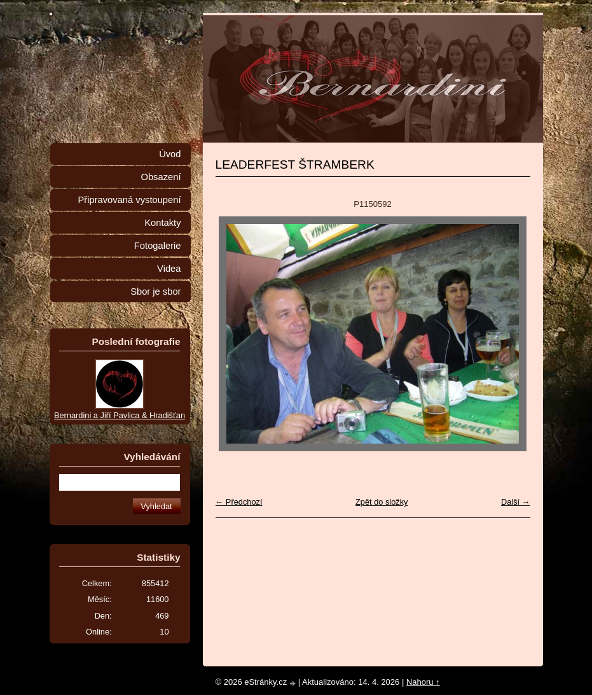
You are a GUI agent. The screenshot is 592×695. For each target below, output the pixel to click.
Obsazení (161, 177)
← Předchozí (239, 502)
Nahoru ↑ (423, 682)
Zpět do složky (381, 502)
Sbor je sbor (155, 291)
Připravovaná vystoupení (129, 200)
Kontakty (162, 223)
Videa (169, 268)
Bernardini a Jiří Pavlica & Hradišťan (119, 415)
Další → (515, 502)
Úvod (170, 154)
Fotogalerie (157, 246)
